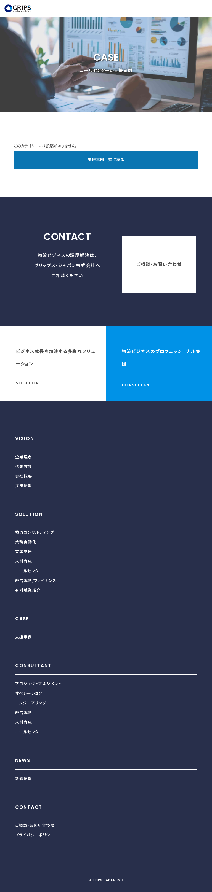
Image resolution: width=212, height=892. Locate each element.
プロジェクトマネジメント (38, 683)
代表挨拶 (23, 466)
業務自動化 (25, 542)
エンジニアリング (30, 702)
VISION (24, 438)
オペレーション (28, 693)
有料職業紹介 (28, 590)
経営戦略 (23, 712)
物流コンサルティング (34, 532)
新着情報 (23, 778)
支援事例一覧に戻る (106, 159)
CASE (22, 618)
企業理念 (23, 456)
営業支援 (23, 551)
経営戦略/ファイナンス (35, 580)
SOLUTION (29, 514)
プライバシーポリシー (34, 834)
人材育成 (23, 561)
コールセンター (29, 570)
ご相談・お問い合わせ (159, 264)
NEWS (22, 760)
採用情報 (23, 485)
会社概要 (23, 476)
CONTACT (28, 807)
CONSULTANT (33, 665)
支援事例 (23, 637)
